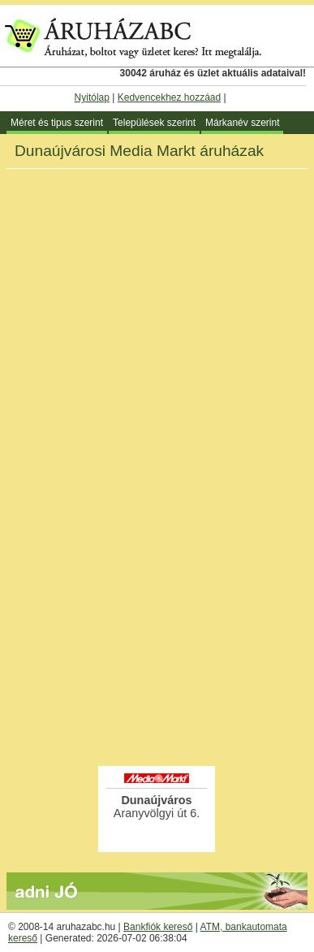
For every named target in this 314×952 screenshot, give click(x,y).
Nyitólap (92, 97)
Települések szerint (154, 122)
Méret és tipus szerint (57, 122)
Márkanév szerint (242, 122)
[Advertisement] (157, 598)
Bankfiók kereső (157, 927)
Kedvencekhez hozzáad (169, 97)
